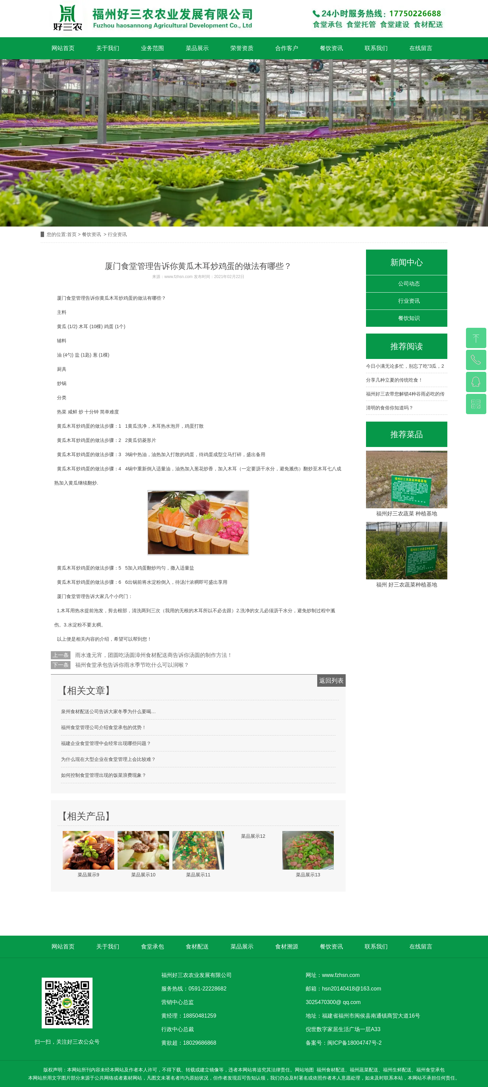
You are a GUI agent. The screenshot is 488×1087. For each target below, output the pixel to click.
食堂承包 (152, 946)
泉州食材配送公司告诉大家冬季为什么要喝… (108, 711)
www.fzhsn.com (178, 276)
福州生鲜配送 (397, 1069)
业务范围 (152, 48)
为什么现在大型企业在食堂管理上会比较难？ (108, 759)
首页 (72, 234)
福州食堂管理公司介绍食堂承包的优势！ (103, 727)
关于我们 (107, 48)
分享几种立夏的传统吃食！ (394, 380)
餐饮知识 (409, 318)
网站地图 (304, 1069)
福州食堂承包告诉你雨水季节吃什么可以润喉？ (131, 665)
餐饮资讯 (331, 48)
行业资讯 (409, 301)
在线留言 (420, 48)
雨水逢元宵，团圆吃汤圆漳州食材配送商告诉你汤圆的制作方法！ (153, 655)
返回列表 (331, 680)
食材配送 (197, 946)
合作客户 (286, 48)
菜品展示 (197, 48)
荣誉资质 (241, 48)
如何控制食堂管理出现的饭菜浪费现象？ (103, 775)
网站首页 (63, 48)
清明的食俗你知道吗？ (389, 407)
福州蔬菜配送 (364, 1069)
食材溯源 (286, 946)
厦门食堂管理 (71, 596)
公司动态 (409, 283)
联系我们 (376, 48)
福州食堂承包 (430, 1069)
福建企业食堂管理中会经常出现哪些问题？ (106, 743)
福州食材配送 (331, 1069)
